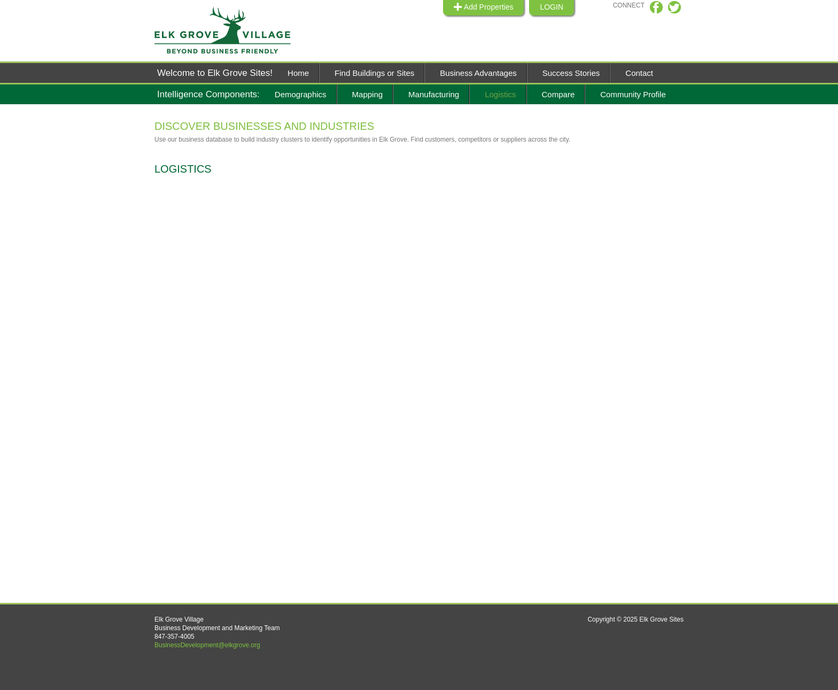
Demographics (301, 94)
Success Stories (571, 72)
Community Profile (633, 94)
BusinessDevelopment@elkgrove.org (207, 645)
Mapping (367, 94)
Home (298, 72)
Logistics (500, 94)
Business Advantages (478, 72)
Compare (558, 94)
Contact (639, 72)
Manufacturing (433, 94)
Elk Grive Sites (229, 30)
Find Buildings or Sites (374, 72)
